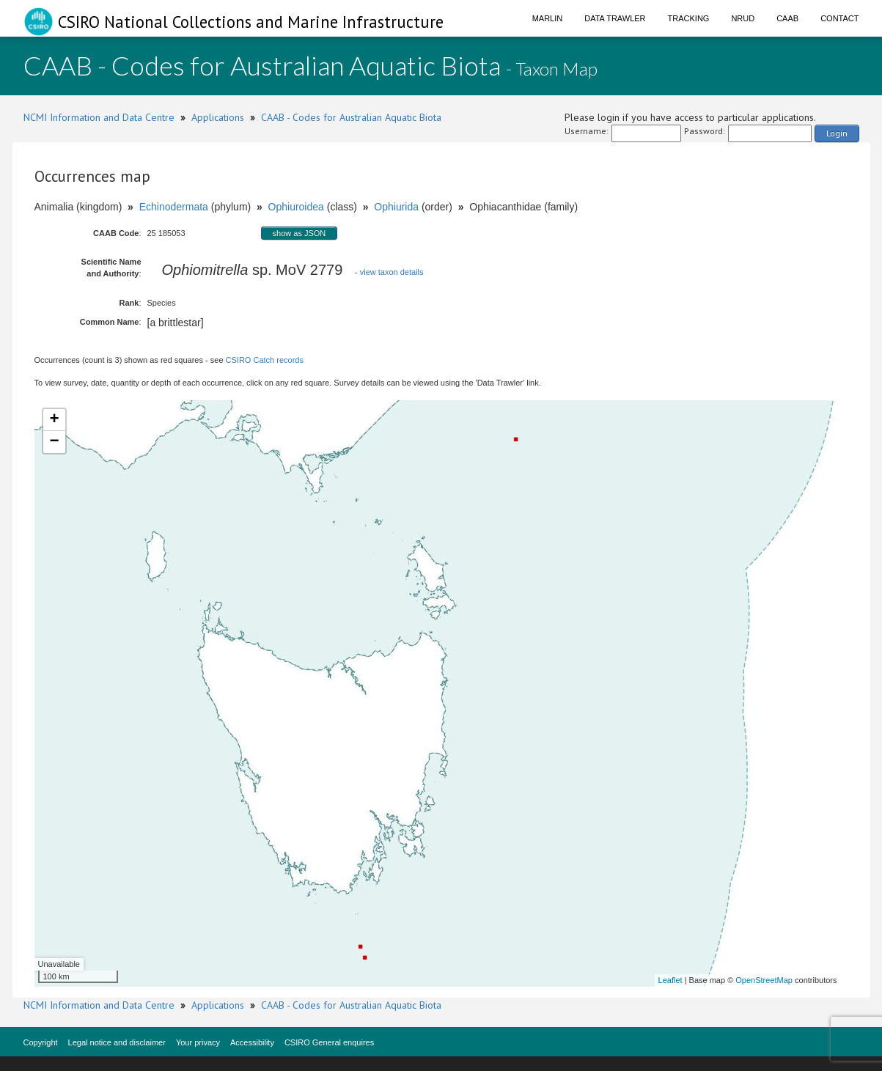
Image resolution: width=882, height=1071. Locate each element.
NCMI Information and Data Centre (98, 117)
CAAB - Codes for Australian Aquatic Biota (351, 117)
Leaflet (670, 980)
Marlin (547, 18)
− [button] (54, 442)
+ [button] (54, 420)
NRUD (742, 18)
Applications (217, 117)
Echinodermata (173, 207)
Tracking (689, 18)
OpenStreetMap (764, 980)
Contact (839, 18)
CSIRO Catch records (265, 360)
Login (837, 133)
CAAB (787, 18)
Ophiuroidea (296, 207)
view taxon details (392, 272)
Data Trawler (614, 18)
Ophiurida (396, 207)
